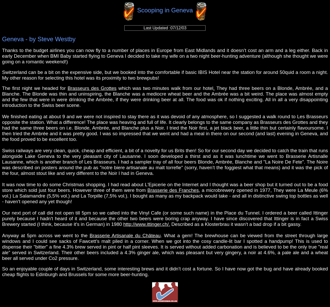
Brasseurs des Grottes (92, 88)
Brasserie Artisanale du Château (125, 235)
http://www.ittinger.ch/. (146, 224)
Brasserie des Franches (173, 190)
